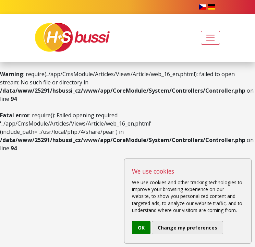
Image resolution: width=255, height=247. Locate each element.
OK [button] (141, 227)
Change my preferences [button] (187, 227)
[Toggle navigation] (210, 38)
